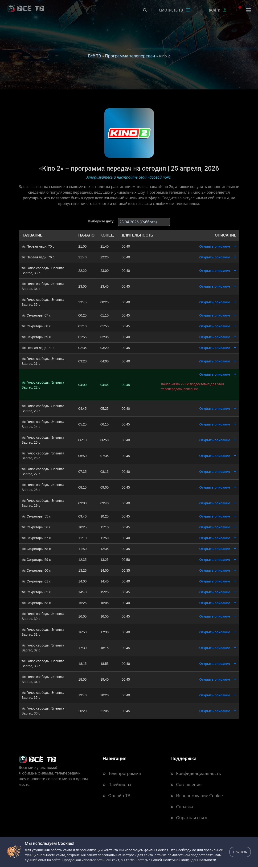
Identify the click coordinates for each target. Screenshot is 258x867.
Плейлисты (116, 784)
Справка (181, 806)
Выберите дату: (101, 221)
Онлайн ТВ (116, 795)
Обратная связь (189, 817)
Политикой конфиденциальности (189, 860)
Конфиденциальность (195, 773)
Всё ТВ (94, 56)
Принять (240, 852)
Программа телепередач (130, 56)
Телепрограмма (121, 773)
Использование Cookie (196, 795)
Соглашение (185, 784)
